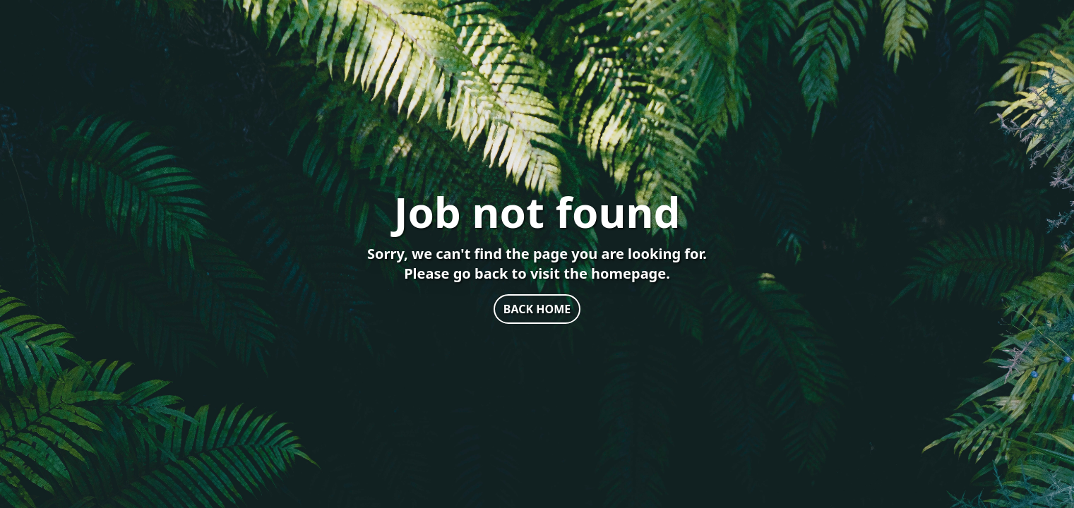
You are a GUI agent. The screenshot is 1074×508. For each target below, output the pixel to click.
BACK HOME (537, 309)
